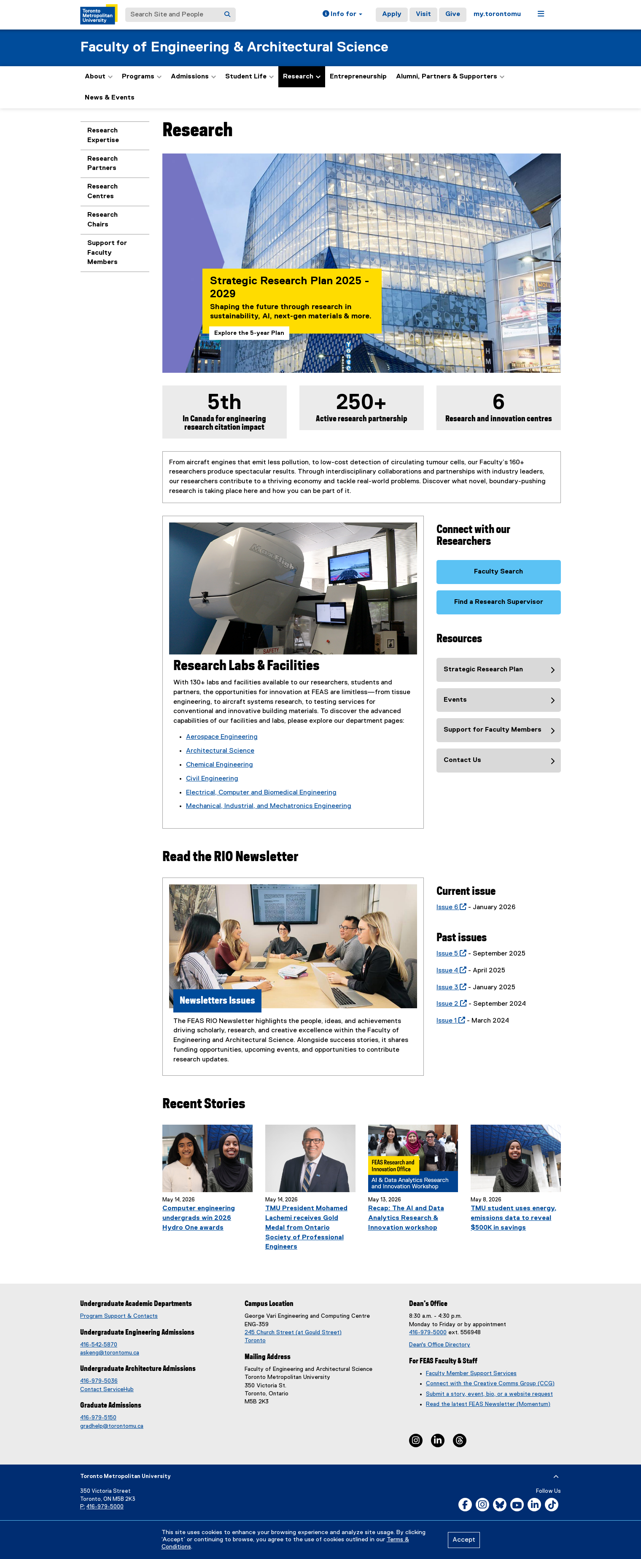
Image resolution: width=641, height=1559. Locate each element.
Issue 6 (449, 907)
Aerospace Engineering (222, 737)
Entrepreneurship (358, 76)
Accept (463, 1540)
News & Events (110, 97)
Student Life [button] (249, 76)
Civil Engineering (212, 778)
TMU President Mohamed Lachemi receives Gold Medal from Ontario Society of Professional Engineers (306, 1227)
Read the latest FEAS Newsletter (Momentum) (488, 1404)
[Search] (227, 15)
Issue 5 (449, 953)
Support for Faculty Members (107, 253)
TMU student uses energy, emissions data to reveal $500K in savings (514, 1218)
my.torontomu (497, 14)
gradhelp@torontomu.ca (111, 1426)
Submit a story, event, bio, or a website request (489, 1394)
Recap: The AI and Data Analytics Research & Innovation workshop (406, 1218)
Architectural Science (220, 751)
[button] (342, 15)
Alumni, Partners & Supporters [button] (450, 76)
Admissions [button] (193, 76)
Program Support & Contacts (119, 1316)
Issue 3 (449, 987)
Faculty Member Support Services (471, 1373)
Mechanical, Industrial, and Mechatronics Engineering (268, 806)
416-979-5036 (99, 1381)
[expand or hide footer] (556, 1477)
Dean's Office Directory (439, 1345)
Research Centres (102, 191)
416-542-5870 (98, 1345)
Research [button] (301, 76)
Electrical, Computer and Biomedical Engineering (261, 792)
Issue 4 (449, 970)
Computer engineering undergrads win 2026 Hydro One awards (198, 1218)
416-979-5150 (98, 1418)
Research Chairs (102, 220)
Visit (423, 14)
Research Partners (102, 164)
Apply (391, 14)
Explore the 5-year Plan (249, 333)
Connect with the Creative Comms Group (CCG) (490, 1384)
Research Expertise (103, 135)
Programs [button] (142, 76)
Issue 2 (449, 1004)
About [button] (99, 76)
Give (452, 14)
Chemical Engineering (219, 765)
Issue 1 (449, 1021)
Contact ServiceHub (107, 1389)
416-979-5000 (428, 1333)
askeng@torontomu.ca (109, 1353)
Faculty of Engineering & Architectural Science (234, 47)
